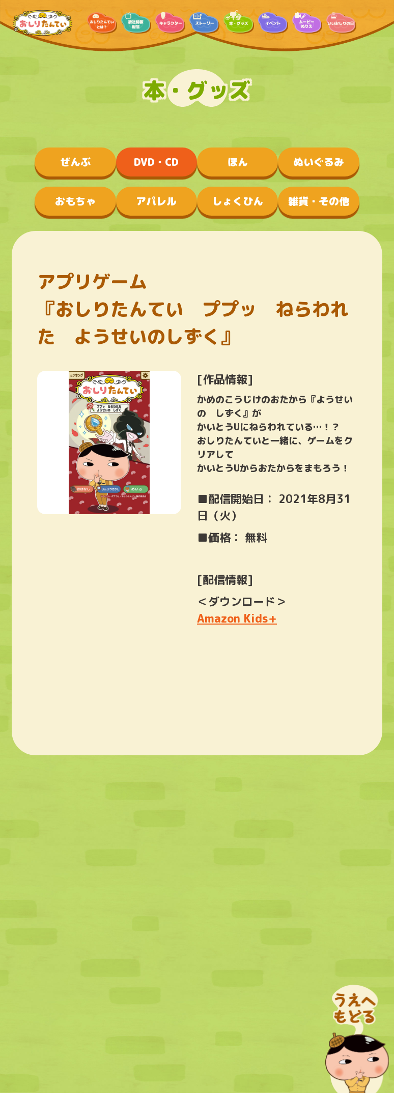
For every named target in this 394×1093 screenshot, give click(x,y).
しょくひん (237, 201)
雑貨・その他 (318, 201)
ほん (238, 162)
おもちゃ (75, 201)
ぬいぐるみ (318, 162)
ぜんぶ (75, 162)
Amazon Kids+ (237, 618)
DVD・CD (156, 162)
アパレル (156, 201)
